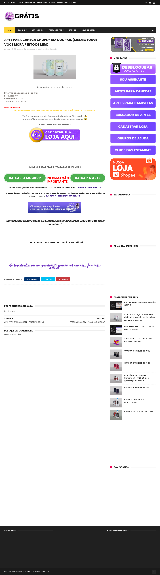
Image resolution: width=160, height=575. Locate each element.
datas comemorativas (36, 49)
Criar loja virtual (26, 3)
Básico (21, 30)
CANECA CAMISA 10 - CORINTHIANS (134, 401)
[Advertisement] (107, 16)
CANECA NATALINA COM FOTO (138, 411)
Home (9, 30)
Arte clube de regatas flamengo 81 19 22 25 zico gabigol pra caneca (136, 378)
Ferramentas (55, 30)
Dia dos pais (51, 49)
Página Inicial (10, 3)
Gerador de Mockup (46, 3)
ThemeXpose (19, 572)
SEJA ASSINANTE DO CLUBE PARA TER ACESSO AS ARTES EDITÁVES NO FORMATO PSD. (54, 110)
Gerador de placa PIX (66, 3)
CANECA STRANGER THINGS (137, 351)
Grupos (72, 30)
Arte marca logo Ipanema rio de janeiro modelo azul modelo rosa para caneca (139, 317)
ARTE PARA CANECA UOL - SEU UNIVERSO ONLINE (138, 340)
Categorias (37, 30)
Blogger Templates (41, 572)
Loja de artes (89, 30)
